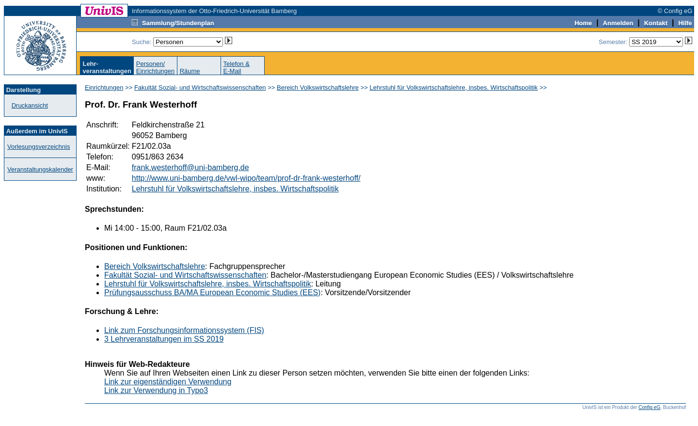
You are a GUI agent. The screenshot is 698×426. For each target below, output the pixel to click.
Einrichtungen (104, 87)
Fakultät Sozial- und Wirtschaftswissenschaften (200, 87)
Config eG (649, 407)
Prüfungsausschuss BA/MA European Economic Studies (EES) (212, 292)
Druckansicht (30, 105)
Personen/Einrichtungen (155, 67)
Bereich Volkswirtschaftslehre (318, 87)
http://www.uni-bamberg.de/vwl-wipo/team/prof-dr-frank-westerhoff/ (246, 178)
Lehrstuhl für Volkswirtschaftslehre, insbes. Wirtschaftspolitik (454, 87)
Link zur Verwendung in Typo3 (156, 390)
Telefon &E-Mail (236, 67)
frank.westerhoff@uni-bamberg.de (190, 167)
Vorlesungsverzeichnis (38, 146)
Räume (190, 71)
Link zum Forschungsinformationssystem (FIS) (184, 330)
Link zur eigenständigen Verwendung (167, 382)
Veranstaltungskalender (40, 169)
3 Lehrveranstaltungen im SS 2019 (163, 339)
